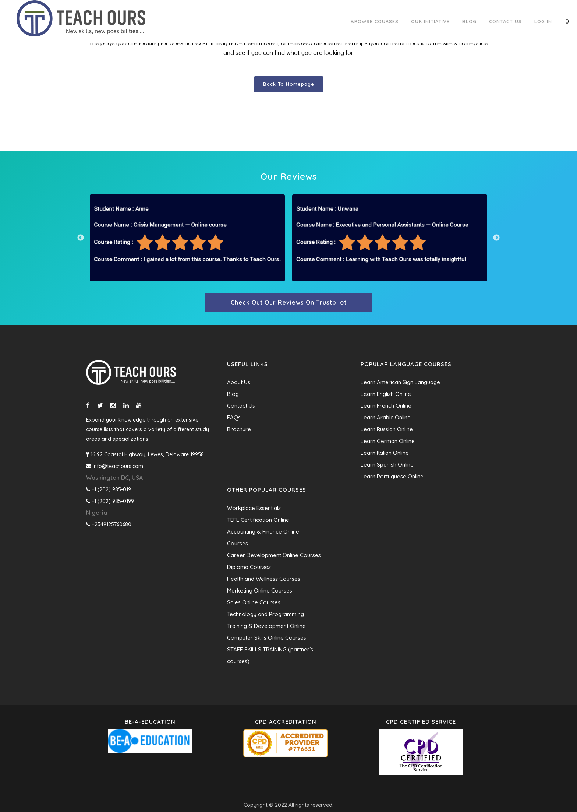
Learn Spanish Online (387, 464)
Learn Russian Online (387, 429)
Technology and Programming (265, 614)
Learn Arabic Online (386, 417)
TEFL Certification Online (258, 519)
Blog (233, 393)
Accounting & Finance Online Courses (263, 537)
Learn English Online (386, 393)
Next (496, 238)
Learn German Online (388, 440)
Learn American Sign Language (400, 382)
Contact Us (241, 405)
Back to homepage (288, 84)
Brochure (239, 429)
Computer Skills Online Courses (266, 637)
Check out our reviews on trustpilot (289, 302)
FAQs (234, 417)
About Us (238, 382)
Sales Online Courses (253, 602)
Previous (80, 238)
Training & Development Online (266, 625)
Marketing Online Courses (259, 590)
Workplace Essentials (254, 508)
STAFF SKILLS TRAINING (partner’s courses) (270, 655)
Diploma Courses (249, 566)
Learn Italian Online (385, 452)
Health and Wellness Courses (263, 578)
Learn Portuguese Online (392, 476)
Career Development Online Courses (274, 555)
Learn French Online (386, 405)
